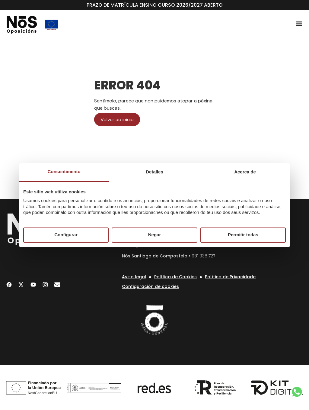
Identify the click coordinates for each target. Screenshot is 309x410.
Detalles (154, 171)
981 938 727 (203, 256)
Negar (154, 234)
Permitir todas (243, 234)
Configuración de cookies (150, 286)
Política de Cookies (175, 277)
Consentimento (63, 171)
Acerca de (245, 171)
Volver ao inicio (117, 119)
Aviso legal (134, 277)
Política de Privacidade (230, 277)
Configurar (66, 234)
